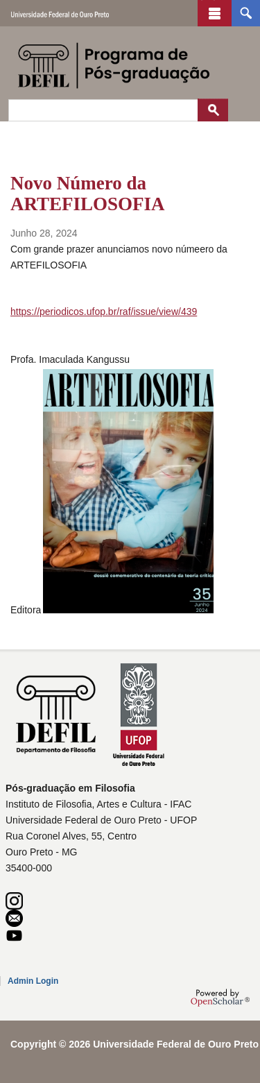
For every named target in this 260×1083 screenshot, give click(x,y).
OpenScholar (220, 998)
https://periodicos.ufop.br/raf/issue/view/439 (103, 311)
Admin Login (33, 981)
